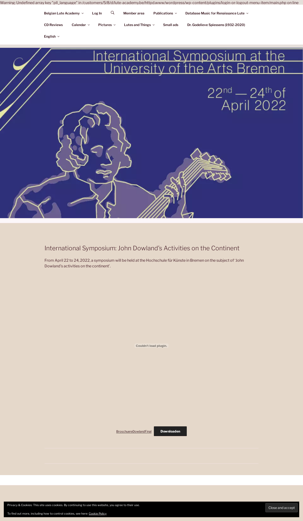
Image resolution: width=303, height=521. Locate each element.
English (52, 36)
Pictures (107, 25)
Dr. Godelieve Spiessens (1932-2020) (216, 25)
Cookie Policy (98, 513)
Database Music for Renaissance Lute (217, 13)
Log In (97, 13)
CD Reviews (53, 25)
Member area (133, 13)
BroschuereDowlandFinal (134, 431)
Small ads (170, 25)
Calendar (81, 25)
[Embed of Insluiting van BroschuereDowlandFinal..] (151, 346)
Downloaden (170, 431)
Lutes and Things (139, 25)
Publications (165, 13)
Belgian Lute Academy (64, 13)
